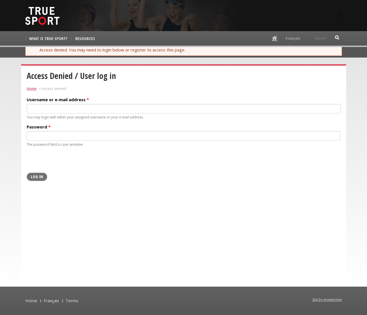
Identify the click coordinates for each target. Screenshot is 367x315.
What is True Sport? (48, 38)
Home (32, 88)
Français (293, 38)
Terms (72, 300)
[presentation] (69, 162)
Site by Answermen (327, 299)
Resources (85, 38)
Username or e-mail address (58, 99)
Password (39, 127)
